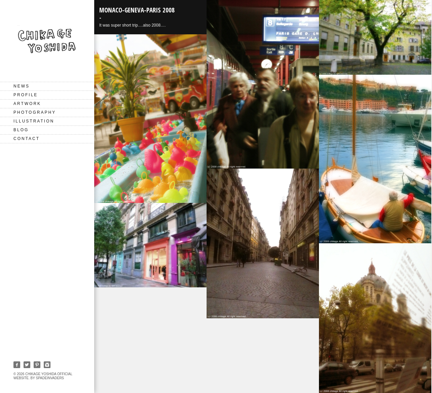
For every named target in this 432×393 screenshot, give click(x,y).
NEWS (21, 86)
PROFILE (25, 95)
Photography (34, 112)
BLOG (21, 130)
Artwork (27, 103)
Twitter (27, 364)
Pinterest (37, 364)
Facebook (16, 364)
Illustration (33, 121)
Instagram (47, 364)
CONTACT (26, 138)
